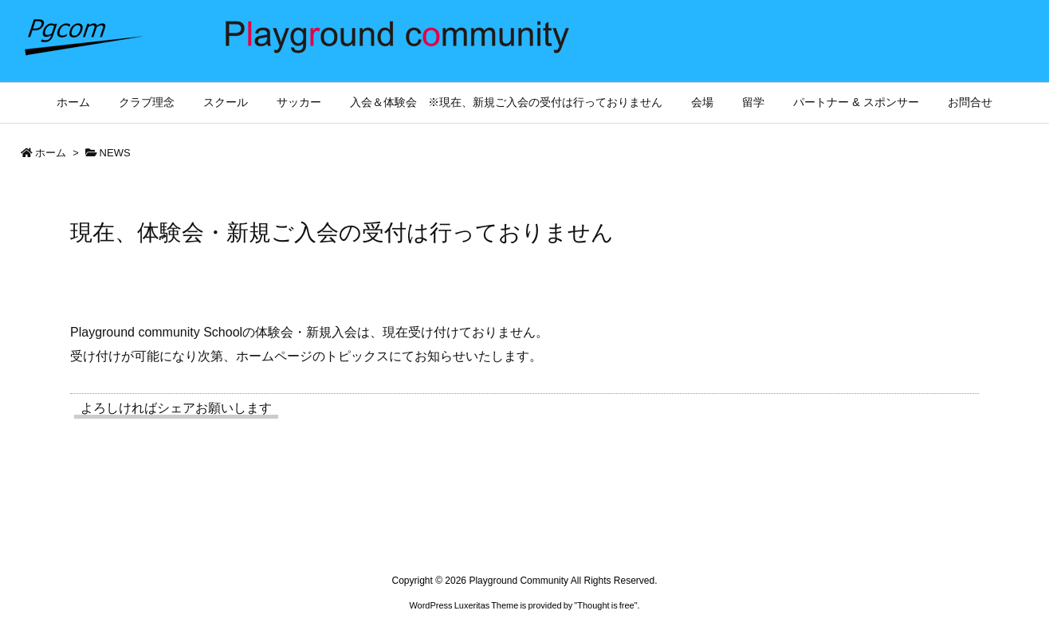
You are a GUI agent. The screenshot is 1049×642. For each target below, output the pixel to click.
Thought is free (605, 605)
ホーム (50, 153)
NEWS (115, 153)
